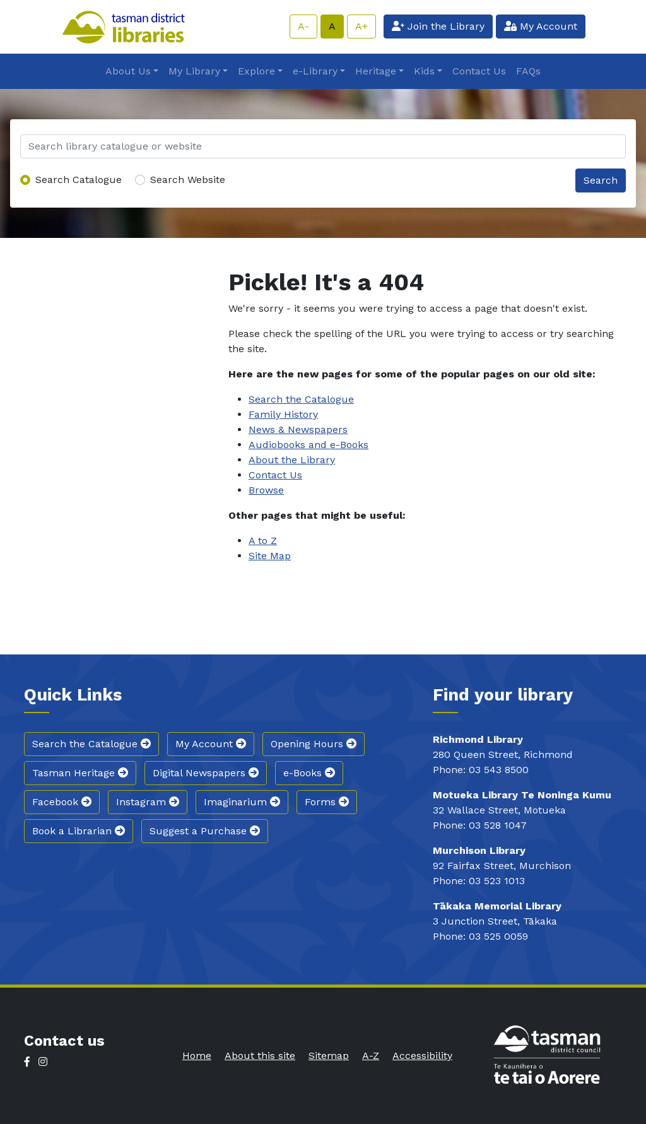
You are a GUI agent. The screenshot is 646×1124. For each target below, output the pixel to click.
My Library (194, 71)
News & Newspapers (298, 429)
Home (196, 1056)
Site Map (270, 556)
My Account (540, 26)
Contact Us (479, 71)
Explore (256, 71)
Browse (266, 490)
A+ (361, 26)
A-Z (370, 1056)
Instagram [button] (147, 802)
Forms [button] (327, 802)
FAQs (528, 71)
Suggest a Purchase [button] (205, 831)
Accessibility (422, 1056)
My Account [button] (210, 744)
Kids (424, 71)
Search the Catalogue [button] (91, 744)
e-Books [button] (309, 773)
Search (601, 180)
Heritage (375, 71)
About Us (128, 71)
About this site (260, 1056)
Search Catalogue (78, 180)
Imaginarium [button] (242, 802)
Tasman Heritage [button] (80, 773)
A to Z (263, 541)
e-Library (315, 71)
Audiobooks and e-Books (308, 445)
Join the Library (438, 26)
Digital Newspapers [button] (206, 773)
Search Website (187, 180)
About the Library (292, 460)
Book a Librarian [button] (78, 831)
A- (303, 26)
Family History (283, 414)
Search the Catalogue (301, 399)
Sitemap (328, 1056)
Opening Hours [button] (313, 744)
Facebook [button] (61, 802)
